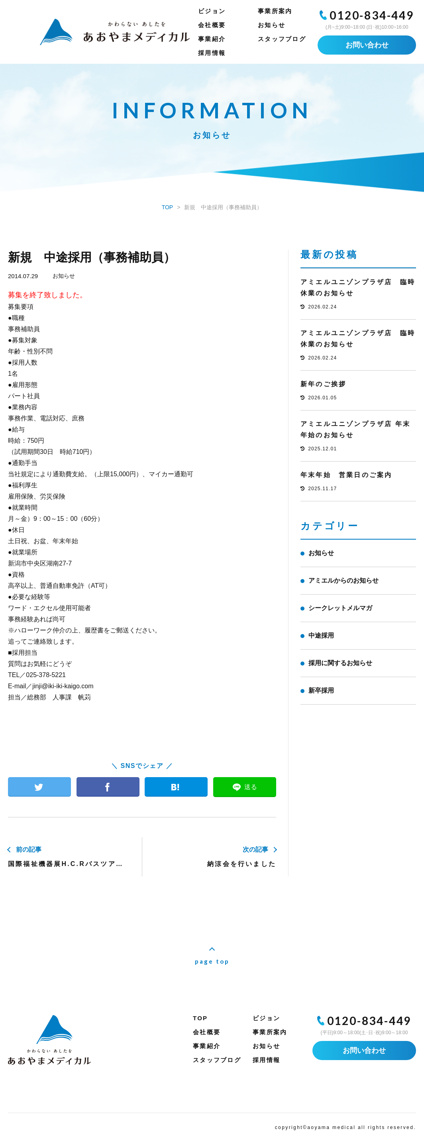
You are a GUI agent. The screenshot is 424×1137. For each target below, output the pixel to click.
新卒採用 (321, 690)
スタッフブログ (282, 39)
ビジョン (212, 11)
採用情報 (212, 53)
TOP (200, 1018)
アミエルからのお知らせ (343, 580)
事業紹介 (212, 39)
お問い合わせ (367, 45)
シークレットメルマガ (340, 608)
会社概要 (212, 25)
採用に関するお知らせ (340, 663)
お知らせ (271, 25)
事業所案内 (275, 11)
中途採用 (321, 635)
